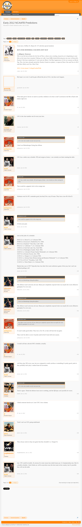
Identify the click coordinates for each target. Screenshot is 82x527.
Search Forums (6, 14)
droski (18, 167)
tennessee (57, 38)
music (37, 38)
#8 (78, 207)
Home (73, 522)
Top (76, 522)
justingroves (20, 148)
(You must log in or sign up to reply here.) (69, 482)
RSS (79, 522)
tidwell (6, 394)
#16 (78, 393)
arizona (9, 38)
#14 (78, 354)
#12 (78, 310)
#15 (78, 374)
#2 (78, 87)
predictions (43, 38)
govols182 (7, 88)
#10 (78, 271)
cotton (20, 25)
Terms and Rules (76, 524)
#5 (78, 148)
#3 (78, 107)
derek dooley (21, 38)
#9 (78, 226)
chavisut (19, 127)
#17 (78, 413)
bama (14, 38)
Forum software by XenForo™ (15, 524)
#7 (78, 189)
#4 (78, 127)
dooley (28, 38)
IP (17, 107)
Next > (16, 41)
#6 (78, 167)
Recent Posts (16, 14)
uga (63, 38)
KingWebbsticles (9, 454)
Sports (11, 25)
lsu (33, 38)
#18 (78, 433)
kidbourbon (7, 288)
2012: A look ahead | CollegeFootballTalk (29, 68)
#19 (78, 452)
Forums (7, 12)
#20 (78, 473)
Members (16, 12)
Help (69, 522)
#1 (78, 71)
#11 (78, 289)
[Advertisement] (39, 31)
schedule (50, 38)
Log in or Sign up (74, 1)
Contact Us (65, 522)
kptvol (18, 433)
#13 (78, 337)
